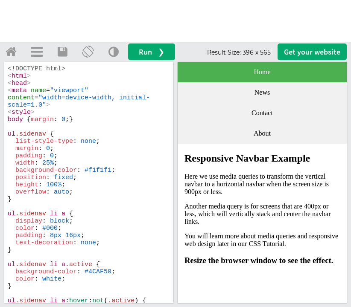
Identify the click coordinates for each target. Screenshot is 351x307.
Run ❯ (151, 52)
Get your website (312, 52)
